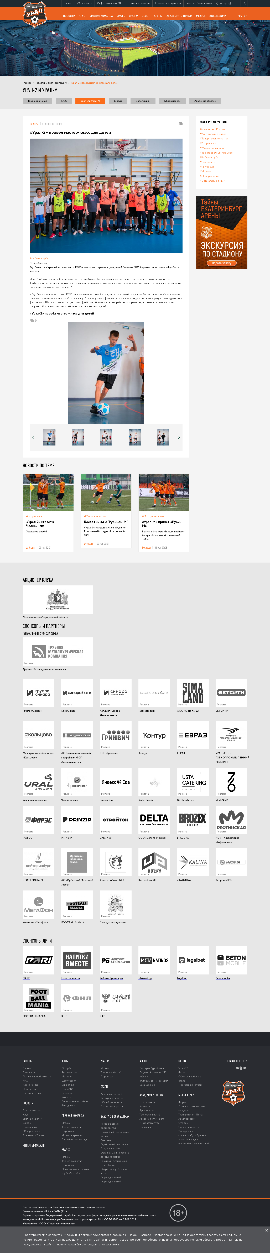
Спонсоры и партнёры (169, 4)
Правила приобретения (37, 1077)
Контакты (67, 1097)
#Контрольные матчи (213, 134)
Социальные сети (188, 1127)
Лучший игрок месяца (74, 1139)
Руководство (69, 1072)
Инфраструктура (149, 1123)
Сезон (147, 16)
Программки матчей (190, 1085)
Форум (182, 1102)
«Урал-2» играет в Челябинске (40, 524)
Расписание (146, 1127)
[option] (106, 373)
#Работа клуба (39, 258)
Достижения (69, 1081)
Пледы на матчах (110, 1149)
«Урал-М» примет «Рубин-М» (162, 524)
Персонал (68, 1131)
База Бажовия (147, 1085)
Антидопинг (68, 1106)
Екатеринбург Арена (151, 1068)
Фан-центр (107, 1140)
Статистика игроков (112, 1106)
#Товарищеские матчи (214, 138)
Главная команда (102, 17)
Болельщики (218, 16)
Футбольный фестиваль (114, 1144)
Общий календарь (111, 1102)
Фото (181, 1072)
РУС (239, 15)
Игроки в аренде (72, 1135)
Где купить (29, 1072)
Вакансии (67, 1093)
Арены (159, 16)
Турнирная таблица (112, 1098)
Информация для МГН (111, 4)
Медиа (201, 16)
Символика (68, 1085)
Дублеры (34, 123)
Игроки (66, 1123)
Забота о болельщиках (200, 4)
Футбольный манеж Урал (153, 1081)
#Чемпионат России (212, 129)
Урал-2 (122, 16)
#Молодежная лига (95, 516)
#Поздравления (210, 176)
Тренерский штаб (72, 1127)
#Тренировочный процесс (216, 152)
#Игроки (205, 171)
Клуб (83, 16)
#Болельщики (208, 162)
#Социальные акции (212, 180)
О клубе (66, 1068)
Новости (70, 16)
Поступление (147, 1102)
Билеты (69, 3)
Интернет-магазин (140, 4)
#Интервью (207, 167)
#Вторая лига (34, 516)
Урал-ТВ (183, 1068)
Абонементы (86, 3)
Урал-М (134, 17)
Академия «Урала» (205, 101)
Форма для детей (111, 1177)
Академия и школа (180, 17)
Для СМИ (67, 1089)
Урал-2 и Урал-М (90, 101)
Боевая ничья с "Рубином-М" (106, 522)
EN (245, 15)
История (67, 1077)
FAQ (25, 1081)
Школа (118, 101)
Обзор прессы (172, 101)
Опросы (183, 1123)
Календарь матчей (111, 1094)
